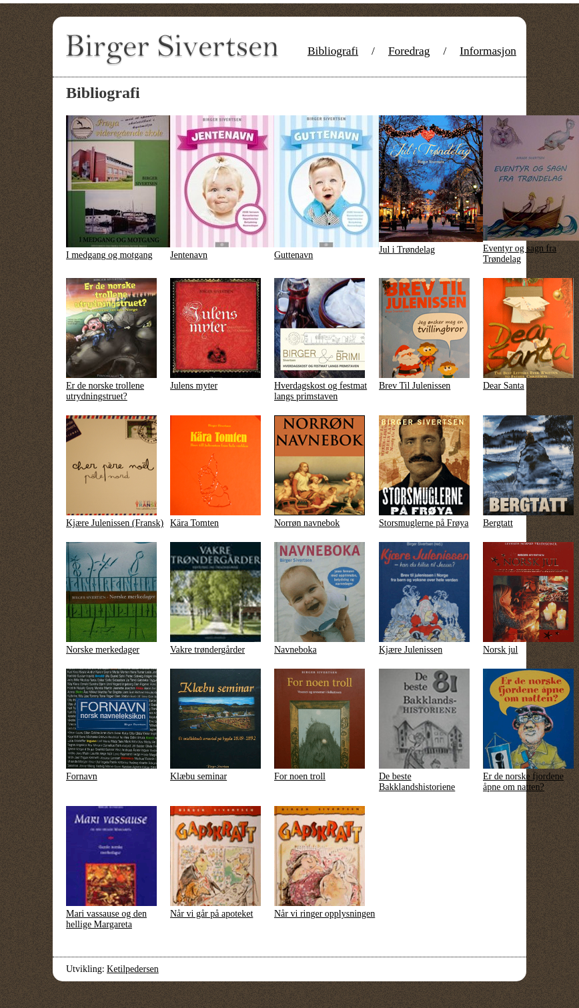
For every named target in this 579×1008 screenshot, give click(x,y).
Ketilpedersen (133, 969)
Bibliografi (333, 51)
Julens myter (193, 386)
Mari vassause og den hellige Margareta (106, 919)
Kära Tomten (194, 523)
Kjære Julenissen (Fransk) (114, 523)
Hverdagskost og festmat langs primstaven (320, 391)
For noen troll (300, 776)
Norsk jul (500, 650)
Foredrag (409, 51)
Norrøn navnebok (307, 523)
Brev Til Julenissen (414, 386)
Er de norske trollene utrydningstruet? (105, 391)
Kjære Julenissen (410, 650)
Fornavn (81, 776)
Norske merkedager (102, 650)
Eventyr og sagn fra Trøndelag (519, 253)
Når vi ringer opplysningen (324, 914)
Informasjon (488, 51)
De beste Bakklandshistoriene (417, 781)
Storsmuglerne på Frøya (424, 523)
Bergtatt (498, 523)
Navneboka (295, 650)
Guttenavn (293, 255)
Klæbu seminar (198, 776)
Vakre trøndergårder (207, 650)
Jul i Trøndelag (407, 250)
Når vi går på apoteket (211, 914)
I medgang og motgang (109, 255)
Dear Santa (503, 386)
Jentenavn (188, 255)
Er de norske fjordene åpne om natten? (523, 781)
